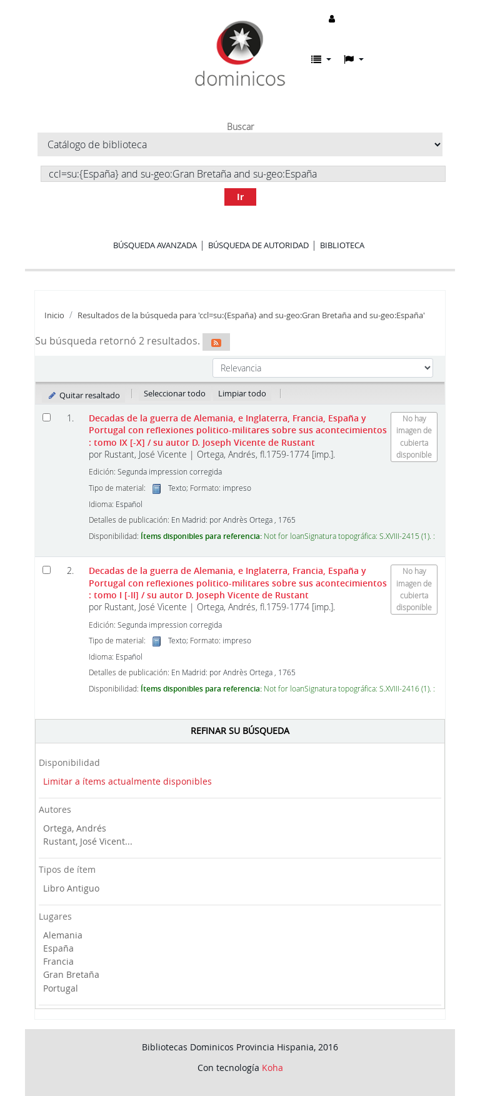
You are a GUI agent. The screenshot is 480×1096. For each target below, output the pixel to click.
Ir (240, 197)
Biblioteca (342, 245)
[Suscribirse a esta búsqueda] (216, 342)
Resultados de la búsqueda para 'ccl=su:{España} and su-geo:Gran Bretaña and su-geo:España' (251, 315)
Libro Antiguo (71, 888)
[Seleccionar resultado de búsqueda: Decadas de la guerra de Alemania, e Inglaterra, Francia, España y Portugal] (46, 417)
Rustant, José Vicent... (87, 841)
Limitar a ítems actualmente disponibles (127, 781)
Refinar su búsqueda (240, 731)
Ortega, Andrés (74, 828)
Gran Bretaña (71, 974)
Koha (272, 1067)
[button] (321, 59)
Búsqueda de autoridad (258, 245)
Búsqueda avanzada (155, 245)
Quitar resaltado (83, 395)
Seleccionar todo (175, 393)
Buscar (240, 127)
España (58, 948)
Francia (58, 961)
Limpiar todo (242, 393)
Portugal (60, 988)
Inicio (54, 315)
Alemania (62, 935)
